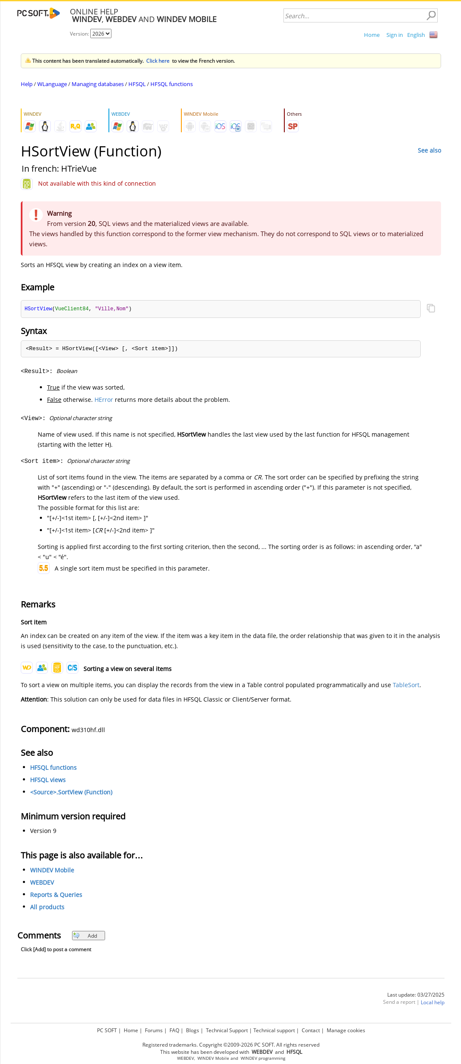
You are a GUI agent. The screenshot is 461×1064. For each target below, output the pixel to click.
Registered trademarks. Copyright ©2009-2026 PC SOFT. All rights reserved (230, 1043)
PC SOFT (107, 1029)
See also (429, 150)
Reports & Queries (56, 895)
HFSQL (137, 84)
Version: (80, 33)
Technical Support (227, 1029)
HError (103, 400)
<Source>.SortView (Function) (71, 792)
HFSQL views (48, 780)
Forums (154, 1029)
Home (372, 35)
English (416, 35)
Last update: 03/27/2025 (415, 995)
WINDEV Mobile (52, 870)
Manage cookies (346, 1029)
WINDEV (249, 1057)
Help (27, 84)
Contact (311, 1029)
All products (47, 907)
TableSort (406, 685)
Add (85, 936)
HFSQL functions (171, 84)
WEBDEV (42, 883)
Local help (432, 1002)
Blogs (192, 1029)
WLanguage (52, 84)
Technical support (274, 1029)
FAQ (174, 1029)
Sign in (394, 35)
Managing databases (98, 84)
